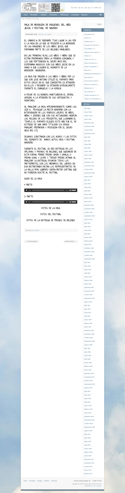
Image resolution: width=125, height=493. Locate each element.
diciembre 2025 (89, 123)
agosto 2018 (88, 430)
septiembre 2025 (89, 133)
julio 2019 (87, 391)
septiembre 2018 (89, 427)
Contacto (54, 481)
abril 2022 (87, 273)
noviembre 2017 (89, 463)
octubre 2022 (88, 255)
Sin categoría (88, 91)
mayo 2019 (87, 398)
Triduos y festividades (91, 99)
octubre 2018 (88, 423)
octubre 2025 (88, 130)
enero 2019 (87, 413)
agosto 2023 (88, 219)
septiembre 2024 (89, 173)
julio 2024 (87, 180)
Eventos (46, 481)
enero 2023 (87, 244)
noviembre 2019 (89, 377)
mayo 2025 (87, 144)
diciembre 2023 (89, 205)
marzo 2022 (88, 277)
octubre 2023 (88, 212)
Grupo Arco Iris (89, 59)
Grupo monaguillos (90, 66)
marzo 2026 (88, 112)
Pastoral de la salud (90, 81)
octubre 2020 (88, 337)
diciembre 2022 (89, 248)
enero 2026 (87, 119)
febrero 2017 (88, 473)
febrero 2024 (88, 198)
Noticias (84, 15)
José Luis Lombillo (46, 34)
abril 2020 (87, 359)
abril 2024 (87, 191)
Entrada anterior (70, 241)
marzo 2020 (88, 362)
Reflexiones (65, 15)
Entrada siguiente (31, 241)
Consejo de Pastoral (90, 45)
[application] (50, 190)
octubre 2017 (88, 466)
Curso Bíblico (88, 49)
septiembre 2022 (89, 259)
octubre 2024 (88, 169)
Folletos (87, 56)
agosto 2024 (88, 176)
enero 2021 (87, 327)
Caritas (86, 38)
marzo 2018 (88, 448)
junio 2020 (87, 352)
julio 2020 (87, 348)
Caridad (43, 15)
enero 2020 (87, 370)
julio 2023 (87, 223)
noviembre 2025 (89, 126)
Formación (53, 15)
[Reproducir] (26, 190)
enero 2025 (87, 158)
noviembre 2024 (89, 166)
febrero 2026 (88, 115)
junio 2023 (87, 226)
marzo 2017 (88, 470)
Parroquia (33, 15)
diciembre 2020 (89, 330)
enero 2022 (87, 284)
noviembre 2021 (89, 291)
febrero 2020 (88, 366)
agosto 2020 (88, 345)
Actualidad (75, 15)
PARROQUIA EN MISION (91, 74)
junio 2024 (87, 184)
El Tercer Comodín (96, 486)
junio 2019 (87, 395)
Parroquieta (88, 77)
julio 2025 (87, 137)
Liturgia (39, 481)
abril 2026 (87, 108)
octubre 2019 (88, 380)
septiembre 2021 (89, 298)
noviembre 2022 (89, 251)
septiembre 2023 (89, 216)
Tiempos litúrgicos (90, 95)
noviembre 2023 (89, 209)
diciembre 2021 (89, 287)
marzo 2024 (88, 194)
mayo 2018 (87, 441)
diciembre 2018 (89, 416)
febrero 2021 (88, 323)
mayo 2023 (87, 230)
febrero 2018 (88, 452)
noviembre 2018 (89, 420)
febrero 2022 (88, 280)
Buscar (99, 24)
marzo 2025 (88, 151)
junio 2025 (87, 141)
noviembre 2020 (89, 334)
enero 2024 (87, 201)
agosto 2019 (88, 388)
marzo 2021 (88, 319)
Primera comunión (90, 84)
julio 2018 (87, 434)
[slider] (48, 190)
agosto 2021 (88, 302)
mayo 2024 (87, 187)
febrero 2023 (88, 241)
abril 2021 (87, 316)
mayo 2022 (87, 269)
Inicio (26, 15)
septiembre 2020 (89, 341)
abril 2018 (87, 445)
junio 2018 (87, 438)
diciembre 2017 (89, 459)
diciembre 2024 (89, 162)
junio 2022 (87, 266)
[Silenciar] (70, 190)
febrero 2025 (88, 155)
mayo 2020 (87, 355)
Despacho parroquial (90, 52)
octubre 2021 (88, 294)
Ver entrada (35, 18)
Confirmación (88, 41)
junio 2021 (87, 309)
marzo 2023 (88, 237)
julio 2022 (87, 262)
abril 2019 (87, 402)
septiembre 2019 (89, 384)
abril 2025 (87, 148)
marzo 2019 (88, 405)
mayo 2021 (87, 312)
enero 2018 (87, 456)
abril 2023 (87, 234)
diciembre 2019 (89, 373)
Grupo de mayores (90, 63)
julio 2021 (87, 305)
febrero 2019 (88, 409)
